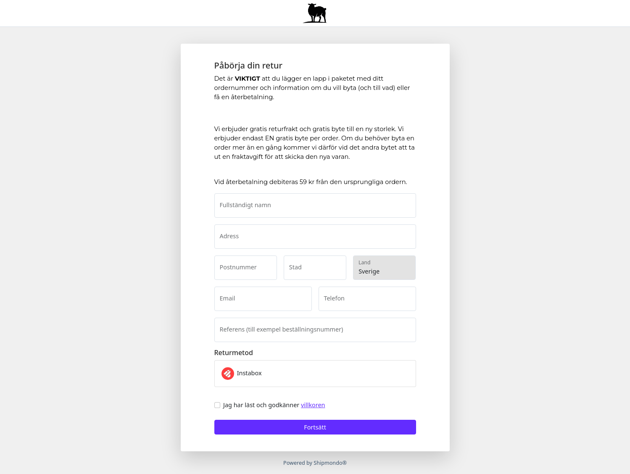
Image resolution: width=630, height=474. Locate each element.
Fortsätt (315, 427)
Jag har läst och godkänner (274, 405)
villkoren (313, 405)
